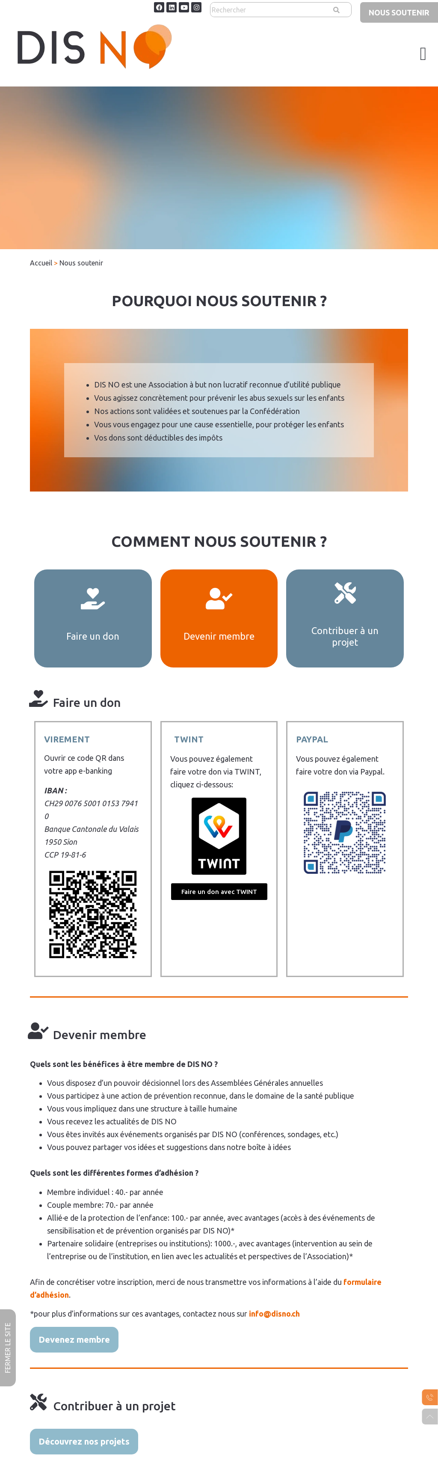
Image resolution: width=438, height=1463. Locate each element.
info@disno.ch (274, 1313)
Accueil (41, 263)
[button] (423, 54)
